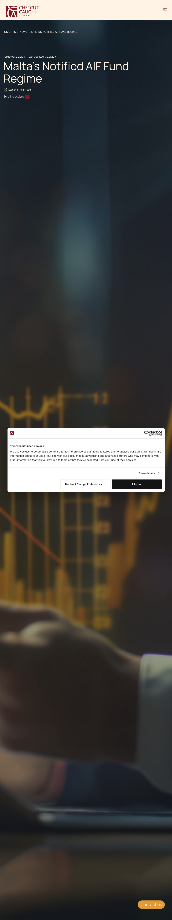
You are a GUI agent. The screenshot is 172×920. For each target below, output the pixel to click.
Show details (147, 473)
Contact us (151, 904)
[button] (165, 11)
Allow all (137, 484)
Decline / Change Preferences (85, 484)
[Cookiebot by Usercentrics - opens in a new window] (146, 433)
